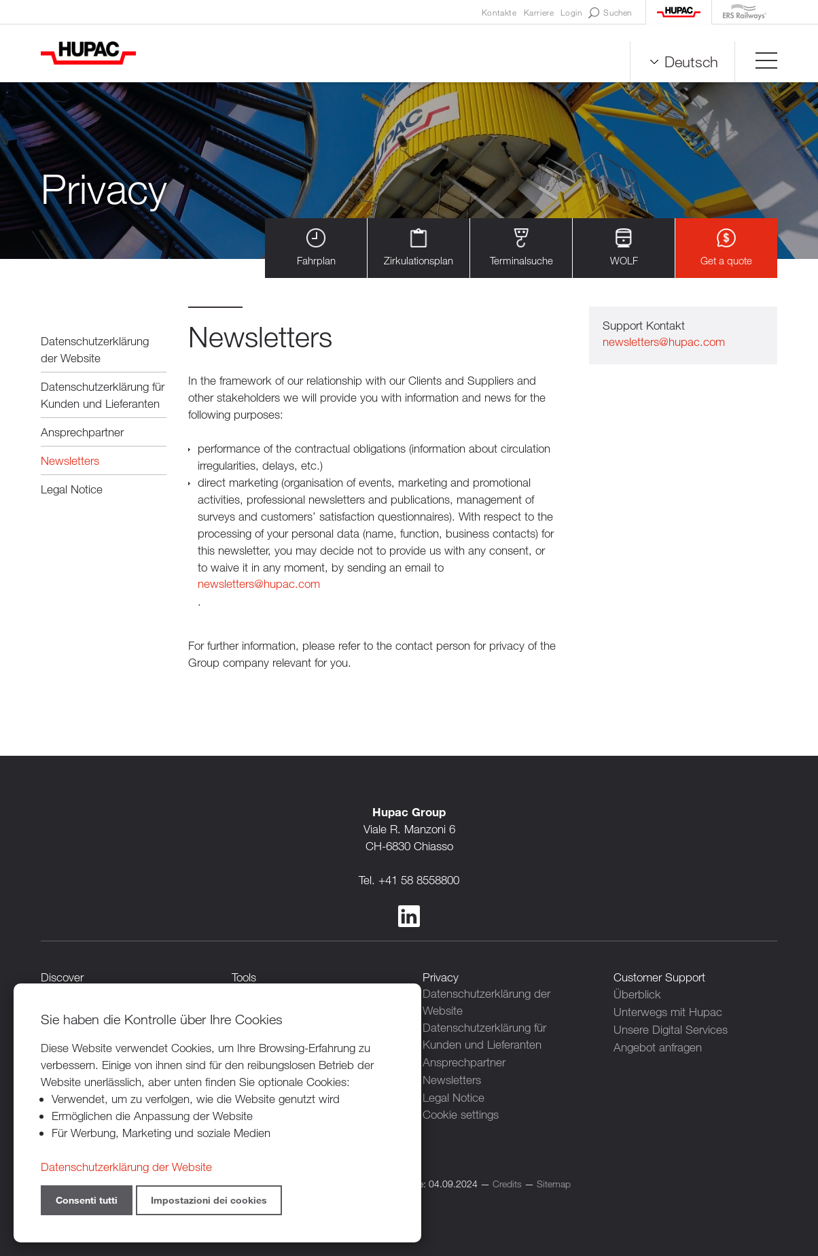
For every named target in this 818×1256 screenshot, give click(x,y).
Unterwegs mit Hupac (668, 1011)
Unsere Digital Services (671, 1028)
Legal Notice (72, 489)
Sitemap (554, 1181)
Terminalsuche (521, 247)
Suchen (610, 13)
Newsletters (70, 460)
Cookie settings (461, 1113)
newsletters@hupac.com (259, 584)
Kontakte (499, 12)
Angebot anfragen (658, 1045)
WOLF (624, 247)
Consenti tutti (87, 1200)
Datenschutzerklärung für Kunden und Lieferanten (102, 395)
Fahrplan (316, 247)
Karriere (539, 12)
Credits (507, 1181)
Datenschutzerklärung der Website (95, 349)
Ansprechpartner (82, 432)
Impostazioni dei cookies (209, 1200)
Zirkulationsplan (418, 247)
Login (571, 12)
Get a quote (726, 247)
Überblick (637, 994)
